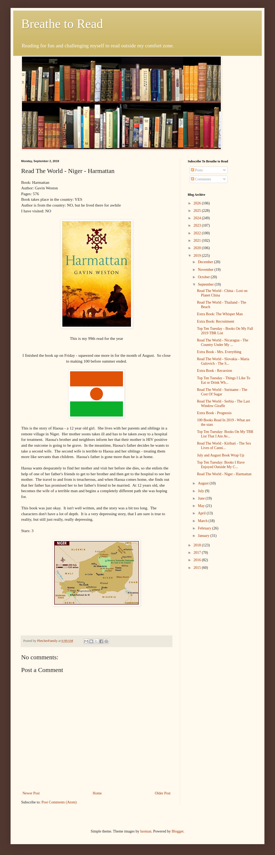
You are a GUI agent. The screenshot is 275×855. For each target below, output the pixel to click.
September (206, 284)
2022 (198, 233)
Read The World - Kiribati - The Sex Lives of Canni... (224, 445)
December (206, 262)
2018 (198, 545)
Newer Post (31, 793)
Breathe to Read (62, 24)
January (204, 536)
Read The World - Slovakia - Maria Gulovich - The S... (223, 361)
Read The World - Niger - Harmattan (224, 474)
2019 (198, 256)
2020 (198, 248)
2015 (198, 568)
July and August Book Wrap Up (220, 455)
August (203, 483)
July (201, 491)
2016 (198, 560)
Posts (197, 170)
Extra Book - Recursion (214, 371)
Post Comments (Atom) (59, 802)
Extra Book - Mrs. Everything (219, 352)
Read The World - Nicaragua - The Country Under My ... (222, 342)
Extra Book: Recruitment (215, 321)
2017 (198, 553)
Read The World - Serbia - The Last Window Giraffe (223, 403)
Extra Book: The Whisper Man (220, 314)
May (201, 506)
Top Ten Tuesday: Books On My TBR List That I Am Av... (225, 434)
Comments (201, 179)
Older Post (163, 793)
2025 (198, 211)
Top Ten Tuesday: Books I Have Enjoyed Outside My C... (221, 464)
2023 (198, 225)
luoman (145, 831)
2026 (198, 203)
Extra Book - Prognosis (214, 413)
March (203, 521)
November (206, 270)
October (204, 277)
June (201, 498)
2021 (198, 241)
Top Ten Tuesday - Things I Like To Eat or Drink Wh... (223, 380)
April (202, 513)
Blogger (177, 831)
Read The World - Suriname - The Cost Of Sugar (222, 392)
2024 (198, 218)
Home (97, 793)
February (205, 528)
